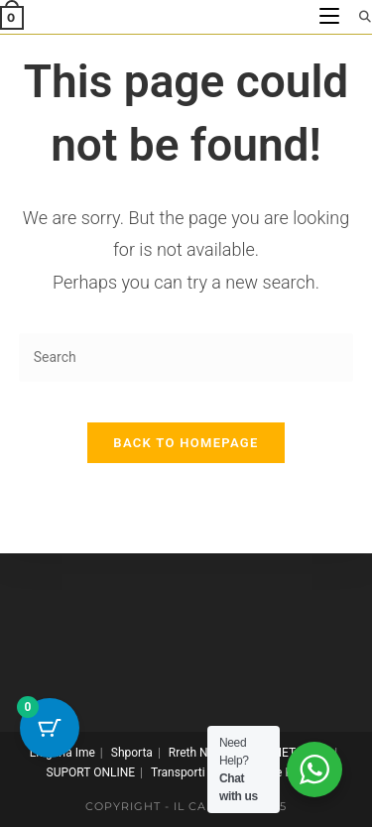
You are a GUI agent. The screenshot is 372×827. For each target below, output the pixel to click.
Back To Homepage (185, 442)
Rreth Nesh (198, 753)
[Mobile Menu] (331, 16)
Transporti (178, 772)
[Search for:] (358, 16)
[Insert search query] (186, 357)
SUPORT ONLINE (91, 772)
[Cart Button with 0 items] (49, 728)
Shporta (132, 753)
